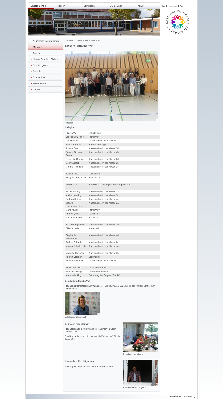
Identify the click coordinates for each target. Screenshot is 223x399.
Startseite (69, 40)
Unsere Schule (38, 6)
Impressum (172, 6)
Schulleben (89, 6)
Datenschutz (185, 6)
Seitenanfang (189, 397)
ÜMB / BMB (116, 6)
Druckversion (175, 397)
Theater (140, 6)
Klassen (61, 6)
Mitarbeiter (95, 40)
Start (164, 6)
